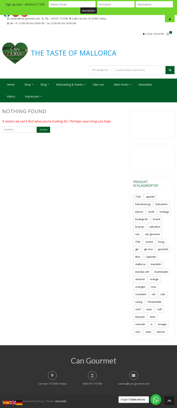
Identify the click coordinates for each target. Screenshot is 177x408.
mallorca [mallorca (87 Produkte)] (140, 264)
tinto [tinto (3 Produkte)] (152, 317)
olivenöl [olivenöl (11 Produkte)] (140, 279)
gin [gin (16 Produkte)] (137, 249)
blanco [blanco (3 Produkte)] (139, 211)
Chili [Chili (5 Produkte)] (137, 241)
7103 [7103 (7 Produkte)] (138, 196)
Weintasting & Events (69, 84)
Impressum (32, 96)
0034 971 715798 (92, 383)
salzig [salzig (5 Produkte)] (138, 302)
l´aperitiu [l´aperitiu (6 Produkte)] (151, 256)
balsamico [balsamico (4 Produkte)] (162, 204)
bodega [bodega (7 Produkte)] (164, 211)
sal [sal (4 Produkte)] (153, 294)
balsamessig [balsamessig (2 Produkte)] (142, 204)
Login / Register (154, 33)
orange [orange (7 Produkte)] (154, 279)
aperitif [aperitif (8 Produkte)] (150, 196)
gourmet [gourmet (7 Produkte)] (163, 249)
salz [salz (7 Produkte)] (162, 294)
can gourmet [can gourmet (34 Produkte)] (152, 234)
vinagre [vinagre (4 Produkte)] (162, 324)
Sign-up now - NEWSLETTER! (25, 4)
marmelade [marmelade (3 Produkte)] (161, 271)
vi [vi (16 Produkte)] (151, 324)
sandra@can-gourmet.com (133, 383)
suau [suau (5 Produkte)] (149, 309)
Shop (27, 84)
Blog (43, 84)
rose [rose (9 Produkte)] (153, 287)
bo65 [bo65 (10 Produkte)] (151, 211)
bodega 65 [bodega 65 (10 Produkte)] (141, 219)
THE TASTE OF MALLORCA (73, 53)
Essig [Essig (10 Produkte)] (161, 241)
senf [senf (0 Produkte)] (138, 309)
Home (11, 84)
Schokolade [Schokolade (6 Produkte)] (154, 302)
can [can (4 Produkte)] (137, 234)
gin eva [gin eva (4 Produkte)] (148, 249)
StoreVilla (60, 401)
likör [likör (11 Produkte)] (137, 256)
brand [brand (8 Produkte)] (156, 219)
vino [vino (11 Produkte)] (137, 332)
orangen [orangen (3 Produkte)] (140, 287)
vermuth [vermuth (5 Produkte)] (140, 324)
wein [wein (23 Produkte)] (148, 332)
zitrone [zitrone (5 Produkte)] (161, 332)
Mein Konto (121, 84)
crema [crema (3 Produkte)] (149, 241)
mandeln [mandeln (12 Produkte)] (156, 264)
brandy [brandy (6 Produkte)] (139, 226)
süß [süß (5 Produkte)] (159, 309)
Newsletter (145, 84)
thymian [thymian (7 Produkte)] (140, 317)
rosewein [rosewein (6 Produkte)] (140, 294)
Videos (11, 96)
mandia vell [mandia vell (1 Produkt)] (142, 271)
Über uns (98, 84)
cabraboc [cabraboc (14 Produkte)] (154, 226)
